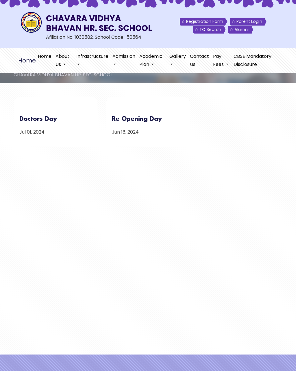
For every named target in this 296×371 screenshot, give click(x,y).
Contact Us (199, 60)
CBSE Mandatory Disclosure (252, 60)
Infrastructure (92, 56)
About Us (62, 60)
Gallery (177, 56)
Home (44, 56)
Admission (123, 56)
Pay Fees (219, 60)
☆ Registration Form (202, 21)
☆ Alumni (239, 29)
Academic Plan (150, 60)
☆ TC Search (208, 29)
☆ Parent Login (247, 21)
